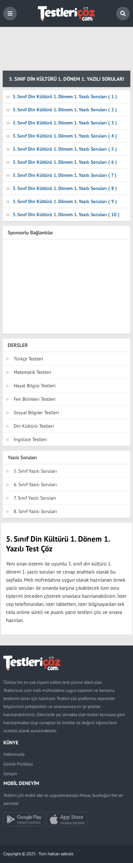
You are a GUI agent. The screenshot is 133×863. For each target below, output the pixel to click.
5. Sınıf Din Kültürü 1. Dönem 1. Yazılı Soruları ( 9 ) (65, 201)
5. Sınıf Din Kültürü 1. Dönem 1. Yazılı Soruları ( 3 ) (65, 123)
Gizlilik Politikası (18, 764)
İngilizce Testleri (30, 439)
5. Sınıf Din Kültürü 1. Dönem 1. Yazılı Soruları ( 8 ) (65, 188)
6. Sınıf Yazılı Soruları (35, 484)
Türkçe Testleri (28, 359)
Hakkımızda (13, 754)
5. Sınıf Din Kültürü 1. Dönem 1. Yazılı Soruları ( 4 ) (65, 136)
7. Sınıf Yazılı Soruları (35, 498)
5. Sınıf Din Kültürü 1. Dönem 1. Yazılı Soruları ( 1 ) (65, 96)
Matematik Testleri (32, 372)
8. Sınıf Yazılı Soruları (35, 511)
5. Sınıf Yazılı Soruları (35, 471)
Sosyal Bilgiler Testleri (36, 412)
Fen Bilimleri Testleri (35, 399)
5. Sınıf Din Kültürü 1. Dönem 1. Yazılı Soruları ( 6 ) (65, 162)
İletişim (10, 774)
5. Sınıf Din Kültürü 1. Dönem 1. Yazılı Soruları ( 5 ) (65, 149)
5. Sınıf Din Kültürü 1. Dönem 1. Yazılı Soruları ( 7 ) (65, 175)
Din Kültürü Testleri (34, 426)
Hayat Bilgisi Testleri (35, 386)
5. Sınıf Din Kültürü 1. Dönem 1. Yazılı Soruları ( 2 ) (65, 110)
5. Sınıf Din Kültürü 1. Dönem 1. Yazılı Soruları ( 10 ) (66, 214)
